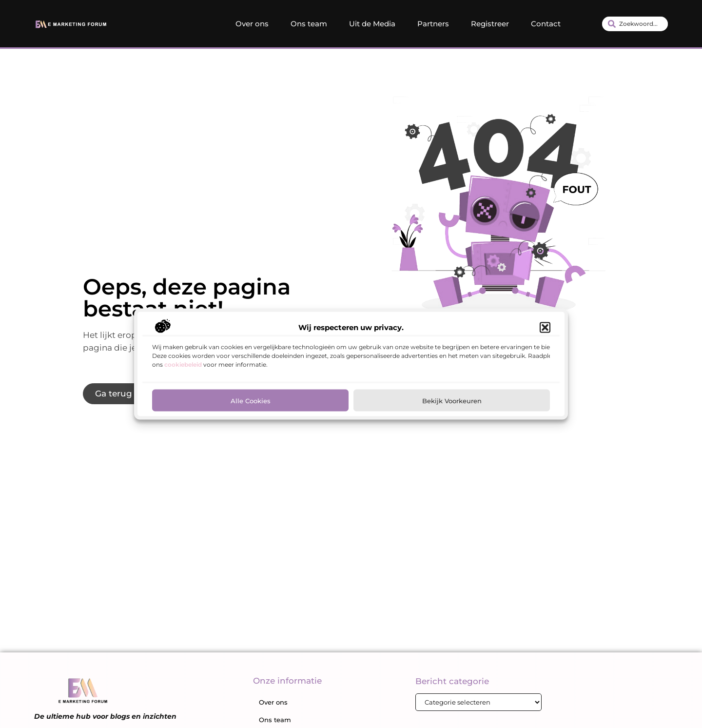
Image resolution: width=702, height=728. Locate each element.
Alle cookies (251, 402)
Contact (546, 23)
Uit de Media (372, 23)
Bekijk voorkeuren (452, 402)
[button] (545, 329)
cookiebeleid (183, 366)
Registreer (490, 23)
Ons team (309, 23)
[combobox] (635, 24)
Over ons (252, 23)
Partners (433, 23)
